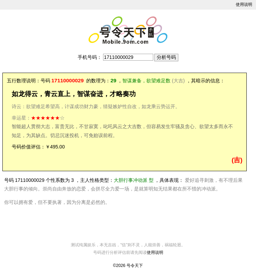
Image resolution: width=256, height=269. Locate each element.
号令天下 (134, 265)
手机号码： (90, 57)
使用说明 (244, 4)
